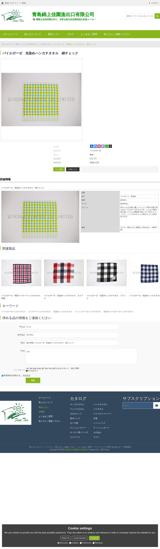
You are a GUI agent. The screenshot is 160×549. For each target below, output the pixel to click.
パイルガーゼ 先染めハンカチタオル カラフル (63, 296)
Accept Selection (79, 538)
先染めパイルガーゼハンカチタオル (118, 311)
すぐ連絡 (59, 169)
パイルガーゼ (44, 44)
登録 (24, 3)
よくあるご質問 (88, 34)
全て (18, 44)
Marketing (97, 543)
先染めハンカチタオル (62, 311)
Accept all (94, 538)
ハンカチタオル (29, 44)
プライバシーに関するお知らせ (108, 447)
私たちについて (32, 34)
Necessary (63, 543)
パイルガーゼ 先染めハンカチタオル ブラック (106, 296)
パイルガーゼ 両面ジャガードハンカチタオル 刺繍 (21, 296)
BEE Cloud (105, 450)
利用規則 (26, 375)
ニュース (49, 447)
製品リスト (54, 34)
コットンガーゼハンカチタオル (88, 311)
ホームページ (10, 34)
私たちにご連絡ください (117, 34)
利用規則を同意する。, (16, 375)
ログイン (14, 3)
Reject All (65, 538)
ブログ (70, 34)
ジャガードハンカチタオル (39, 311)
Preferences (85, 543)
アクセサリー (32, 371)
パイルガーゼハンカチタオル (13, 311)
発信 (33, 380)
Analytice (74, 543)
